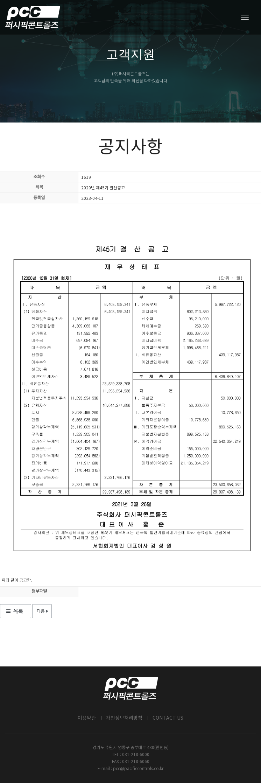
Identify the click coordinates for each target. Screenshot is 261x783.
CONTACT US (168, 718)
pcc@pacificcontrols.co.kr (138, 769)
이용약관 (87, 718)
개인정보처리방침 (124, 718)
